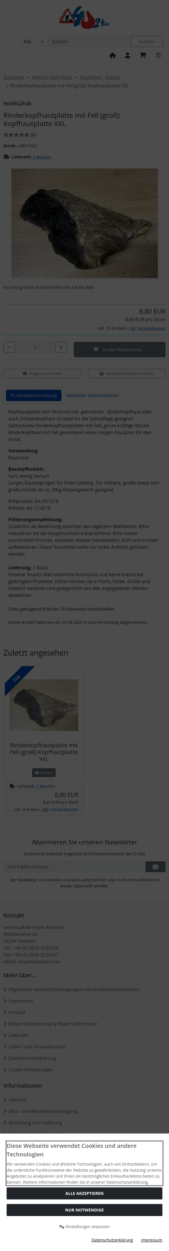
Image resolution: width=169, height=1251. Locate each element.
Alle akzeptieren (84, 1193)
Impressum (151, 1240)
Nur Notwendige (84, 1210)
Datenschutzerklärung (112, 1240)
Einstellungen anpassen (84, 1226)
